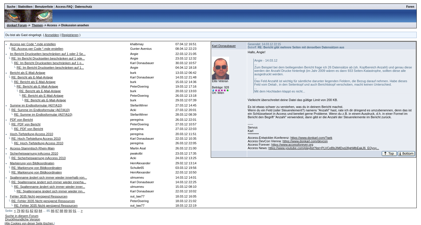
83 (36, 210)
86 (52, 210)
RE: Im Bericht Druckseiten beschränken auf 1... (50, 67)
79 (18, 210)
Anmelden (52, 35)
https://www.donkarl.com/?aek (311, 137)
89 (66, 210)
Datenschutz (83, 6)
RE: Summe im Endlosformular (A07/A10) (40, 110)
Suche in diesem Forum (21, 216)
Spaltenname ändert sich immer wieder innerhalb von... (48, 177)
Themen (37, 25)
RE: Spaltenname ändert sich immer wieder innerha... (48, 182)
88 (61, 210)
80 (23, 210)
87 (57, 210)
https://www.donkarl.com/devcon (305, 141)
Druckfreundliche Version (22, 219)
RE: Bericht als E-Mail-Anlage (32, 77)
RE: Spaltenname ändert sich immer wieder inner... (49, 186)
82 (31, 210)
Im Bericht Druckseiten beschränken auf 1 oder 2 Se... (48, 54)
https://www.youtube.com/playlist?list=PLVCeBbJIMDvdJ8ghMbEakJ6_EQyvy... (323, 148)
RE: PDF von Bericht (25, 124)
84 (40, 210)
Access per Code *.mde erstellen (33, 44)
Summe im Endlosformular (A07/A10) (36, 105)
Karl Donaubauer (224, 46)
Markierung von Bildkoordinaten (32, 163)
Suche (11, 6)
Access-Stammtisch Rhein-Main (32, 148)
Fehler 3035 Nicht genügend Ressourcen (39, 196)
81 (27, 210)
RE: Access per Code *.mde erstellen (37, 48)
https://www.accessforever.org (292, 144)
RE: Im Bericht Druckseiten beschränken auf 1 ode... (48, 58)
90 (70, 210)
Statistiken (25, 6)
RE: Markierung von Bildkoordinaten (36, 167)
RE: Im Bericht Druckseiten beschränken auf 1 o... (49, 63)
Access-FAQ (64, 6)
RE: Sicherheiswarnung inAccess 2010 (38, 158)
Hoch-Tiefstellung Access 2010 (31, 134)
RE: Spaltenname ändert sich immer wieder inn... (51, 191)
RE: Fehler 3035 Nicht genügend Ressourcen (43, 201)
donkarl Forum (17, 25)
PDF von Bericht (21, 119)
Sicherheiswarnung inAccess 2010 (34, 153)
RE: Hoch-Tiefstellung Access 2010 (36, 138)
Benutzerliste (44, 6)
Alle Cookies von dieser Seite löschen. (29, 223)
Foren (410, 6)
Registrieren (70, 35)
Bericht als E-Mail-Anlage (28, 72)
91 (74, 210)
